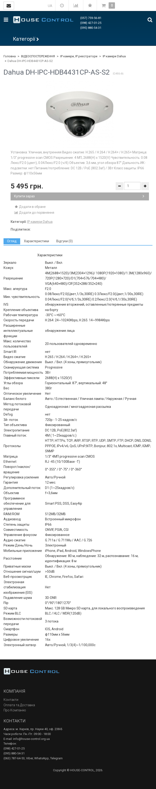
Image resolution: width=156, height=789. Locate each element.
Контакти (11, 700)
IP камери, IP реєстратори (78, 56)
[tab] (12, 241)
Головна (10, 56)
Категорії (24, 39)
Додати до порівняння (34, 212)
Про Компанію (15, 710)
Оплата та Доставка (19, 705)
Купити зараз (79, 196)
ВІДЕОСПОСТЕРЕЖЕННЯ (38, 56)
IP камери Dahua (114, 56)
